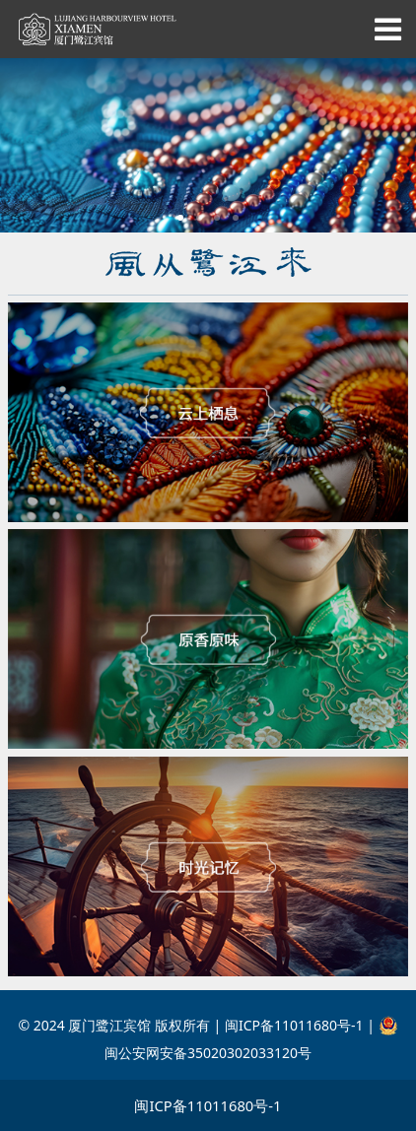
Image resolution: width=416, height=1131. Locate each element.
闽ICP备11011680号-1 (207, 1105)
